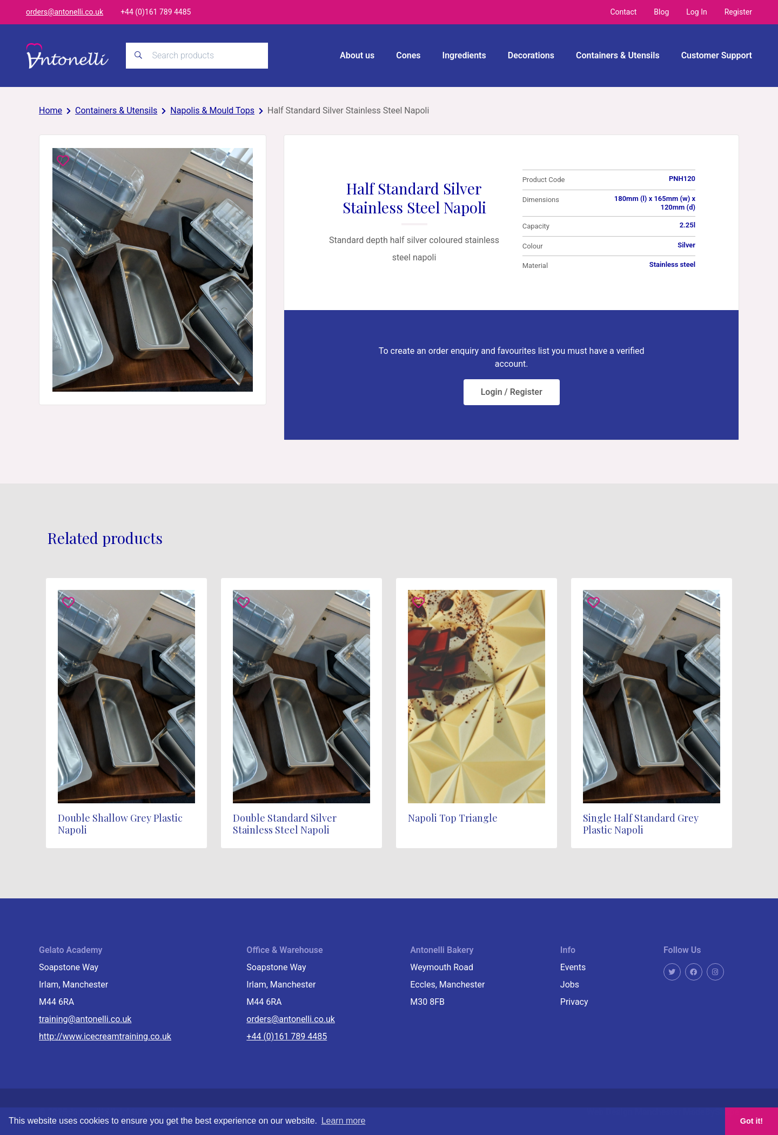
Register (738, 12)
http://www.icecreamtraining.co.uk (105, 1035)
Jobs (569, 983)
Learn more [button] (343, 1120)
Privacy (574, 1001)
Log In (696, 12)
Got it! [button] (751, 1121)
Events (573, 966)
